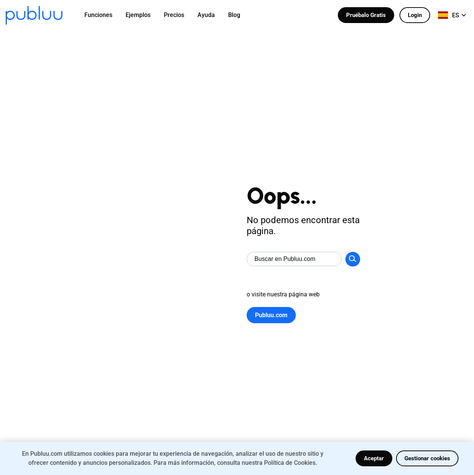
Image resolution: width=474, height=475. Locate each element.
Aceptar (374, 458)
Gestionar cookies (427, 458)
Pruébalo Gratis (366, 15)
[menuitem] (103, 15)
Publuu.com (271, 315)
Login (415, 15)
